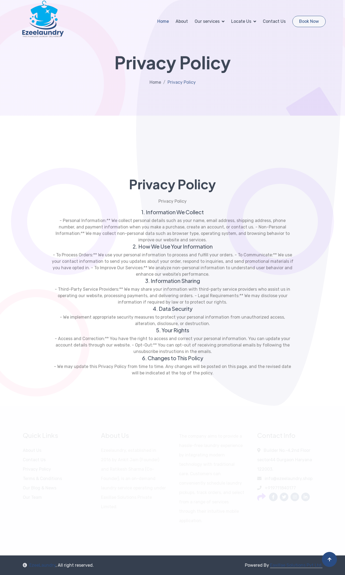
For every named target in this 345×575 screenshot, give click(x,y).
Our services (207, 21)
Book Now (309, 21)
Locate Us (241, 21)
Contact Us (274, 21)
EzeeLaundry (39, 565)
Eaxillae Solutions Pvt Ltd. (296, 565)
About (182, 21)
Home (163, 21)
